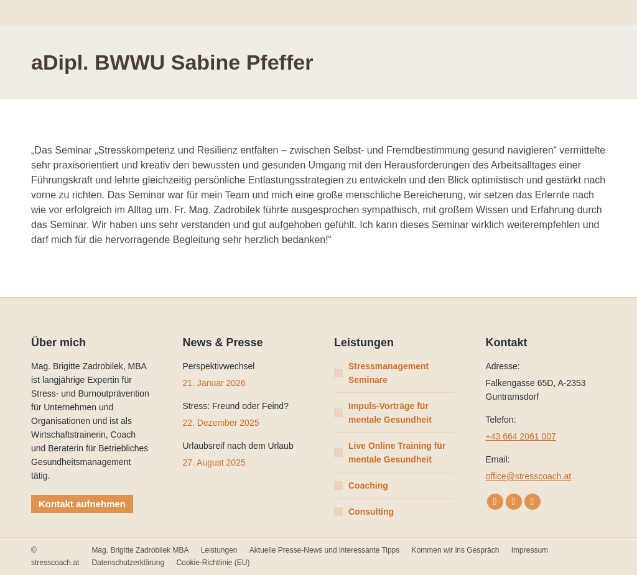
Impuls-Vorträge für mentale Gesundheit (390, 413)
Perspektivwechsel (219, 366)
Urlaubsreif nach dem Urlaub (238, 446)
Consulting (371, 512)
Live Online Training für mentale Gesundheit (396, 452)
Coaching (368, 485)
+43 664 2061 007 (521, 436)
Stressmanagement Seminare (388, 373)
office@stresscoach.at (529, 476)
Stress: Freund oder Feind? (236, 406)
